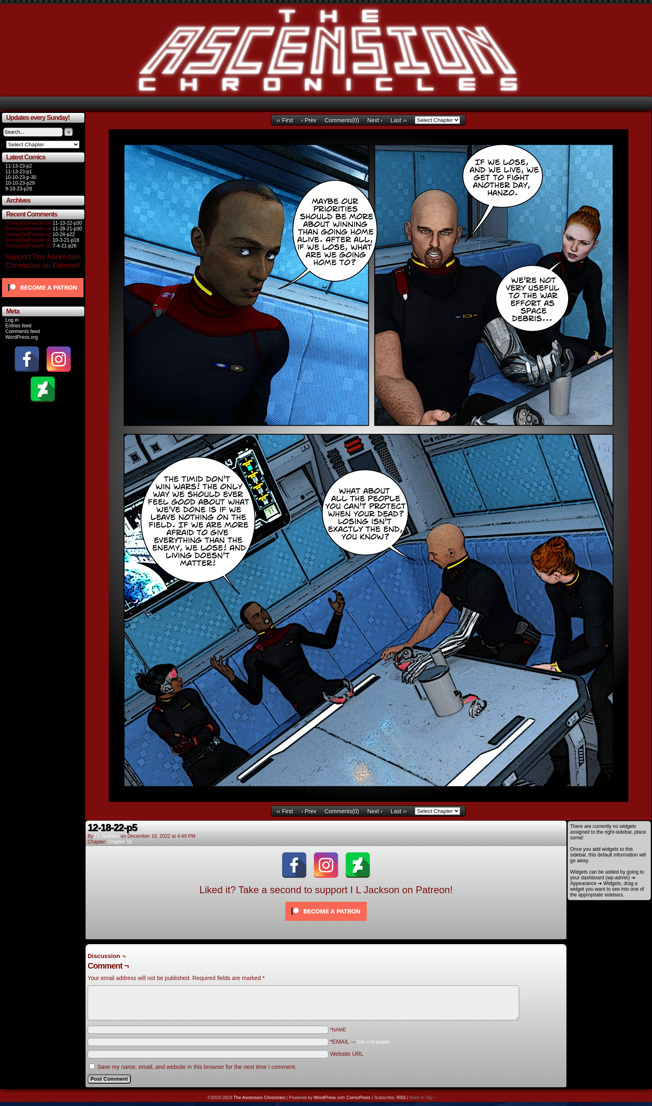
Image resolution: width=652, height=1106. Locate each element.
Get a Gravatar (373, 1042)
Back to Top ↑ (423, 1097)
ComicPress (358, 1097)
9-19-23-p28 (18, 189)
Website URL (346, 1054)
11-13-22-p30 (67, 223)
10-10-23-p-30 (20, 177)
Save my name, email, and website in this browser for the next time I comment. (197, 1067)
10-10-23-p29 (20, 183)
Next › (374, 120)
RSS (401, 1097)
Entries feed (18, 326)
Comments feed (22, 331)
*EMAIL (360, 1041)
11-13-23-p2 (18, 166)
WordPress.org (21, 337)
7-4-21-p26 (65, 246)
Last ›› (399, 120)
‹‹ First (285, 120)
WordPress (325, 1097)
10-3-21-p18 (66, 240)
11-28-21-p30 (67, 229)
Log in (12, 320)
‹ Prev (308, 120)
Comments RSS (546, 948)
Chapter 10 (120, 842)
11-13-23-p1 (18, 171)
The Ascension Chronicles (259, 1097)
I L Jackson (107, 836)
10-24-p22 (64, 234)
